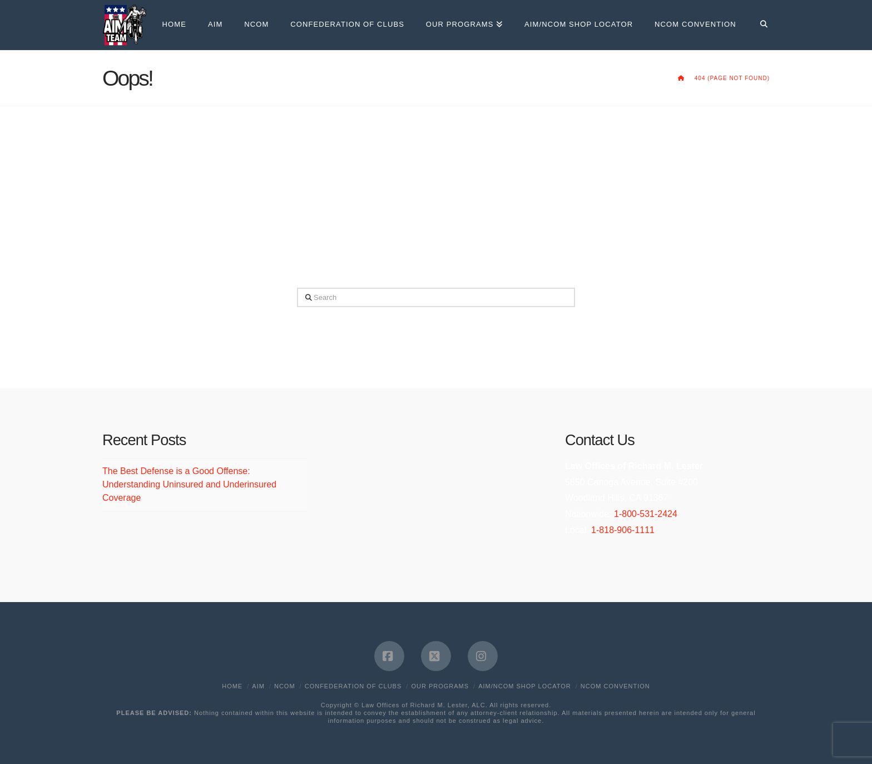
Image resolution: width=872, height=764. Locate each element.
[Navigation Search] (758, 25)
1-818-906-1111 (623, 530)
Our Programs (440, 686)
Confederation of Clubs (353, 686)
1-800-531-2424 (645, 514)
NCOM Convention (615, 686)
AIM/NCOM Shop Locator (524, 686)
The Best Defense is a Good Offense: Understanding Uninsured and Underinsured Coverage (189, 484)
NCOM (284, 686)
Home (232, 686)
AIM (258, 686)
